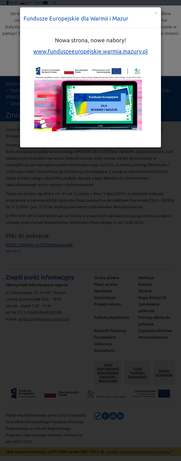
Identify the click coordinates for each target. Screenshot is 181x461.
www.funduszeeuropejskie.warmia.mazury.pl (90, 51)
